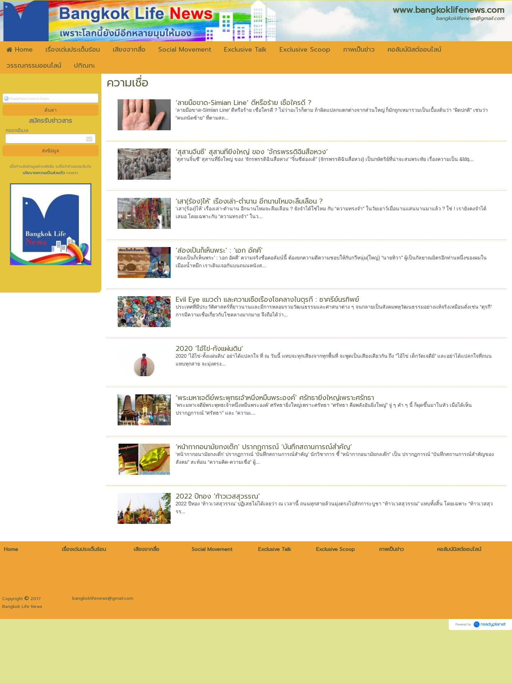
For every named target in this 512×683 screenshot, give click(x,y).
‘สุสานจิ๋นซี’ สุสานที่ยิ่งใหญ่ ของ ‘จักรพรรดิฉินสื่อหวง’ (252, 152)
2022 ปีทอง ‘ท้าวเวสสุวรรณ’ (218, 496)
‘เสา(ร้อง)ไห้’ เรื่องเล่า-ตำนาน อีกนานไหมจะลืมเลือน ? (249, 201)
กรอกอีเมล (16, 130)
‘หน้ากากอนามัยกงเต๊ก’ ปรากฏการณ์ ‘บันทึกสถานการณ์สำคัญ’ (264, 447)
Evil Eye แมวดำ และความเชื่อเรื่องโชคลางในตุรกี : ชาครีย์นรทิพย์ (267, 299)
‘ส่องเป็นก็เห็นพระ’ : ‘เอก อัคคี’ (219, 250)
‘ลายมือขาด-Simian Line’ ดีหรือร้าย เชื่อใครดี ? (243, 103)
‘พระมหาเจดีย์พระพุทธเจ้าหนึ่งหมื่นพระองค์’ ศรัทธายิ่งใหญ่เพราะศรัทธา (275, 398)
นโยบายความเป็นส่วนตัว (44, 173)
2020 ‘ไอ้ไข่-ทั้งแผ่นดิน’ (209, 348)
